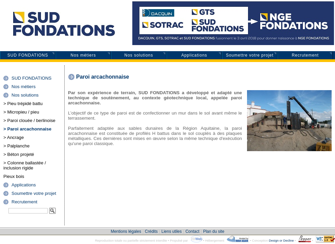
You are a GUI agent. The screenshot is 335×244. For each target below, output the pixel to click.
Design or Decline (281, 240)
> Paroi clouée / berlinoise (29, 120)
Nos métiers (83, 55)
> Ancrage (13, 137)
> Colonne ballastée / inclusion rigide (24, 165)
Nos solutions (138, 55)
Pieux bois (13, 176)
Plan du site (213, 231)
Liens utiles (171, 231)
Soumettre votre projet (250, 55)
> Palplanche (16, 145)
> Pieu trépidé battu (23, 103)
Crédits (151, 231)
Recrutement (305, 55)
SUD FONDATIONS (27, 55)
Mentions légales (126, 231)
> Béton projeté (18, 154)
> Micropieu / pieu (21, 112)
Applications (194, 55)
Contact (192, 231)
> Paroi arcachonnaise (27, 128)
